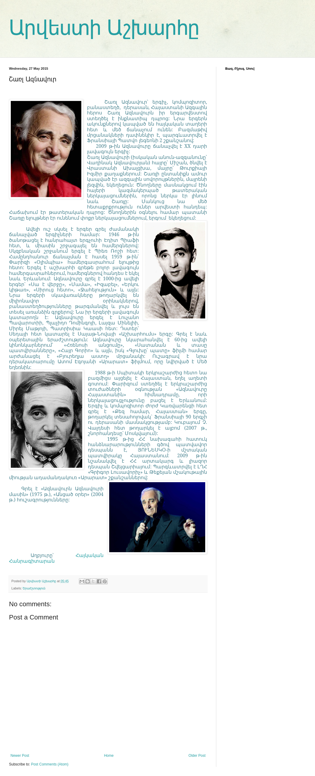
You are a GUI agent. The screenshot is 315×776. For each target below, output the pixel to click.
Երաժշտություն (34, 588)
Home (109, 755)
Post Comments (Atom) (49, 764)
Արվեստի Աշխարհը (104, 27)
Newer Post (19, 755)
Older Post (197, 755)
